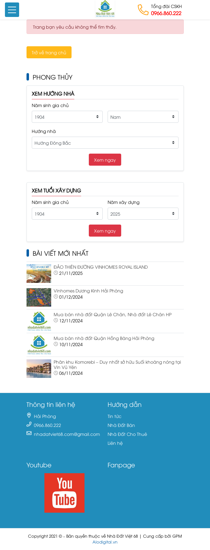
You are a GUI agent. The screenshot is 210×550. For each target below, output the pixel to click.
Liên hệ (115, 443)
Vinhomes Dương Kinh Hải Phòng (88, 290)
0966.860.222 (166, 13)
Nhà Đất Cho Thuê (127, 434)
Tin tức (114, 416)
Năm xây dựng (123, 202)
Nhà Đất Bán (121, 425)
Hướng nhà (44, 131)
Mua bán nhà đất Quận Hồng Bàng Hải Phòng (104, 338)
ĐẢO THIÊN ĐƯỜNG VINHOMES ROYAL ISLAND (101, 267)
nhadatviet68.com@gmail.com (67, 434)
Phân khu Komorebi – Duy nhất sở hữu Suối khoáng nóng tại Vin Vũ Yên (117, 364)
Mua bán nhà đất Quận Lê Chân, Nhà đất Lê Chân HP (112, 314)
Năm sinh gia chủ (50, 105)
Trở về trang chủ (49, 52)
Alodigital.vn (105, 541)
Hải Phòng (45, 416)
